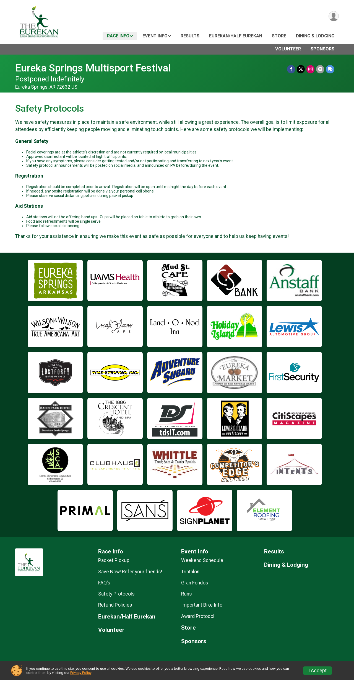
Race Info (118, 36)
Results (190, 36)
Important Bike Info (201, 605)
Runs (186, 594)
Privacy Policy (80, 673)
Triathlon (190, 571)
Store (279, 36)
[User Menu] (334, 16)
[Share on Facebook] (291, 69)
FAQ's (104, 583)
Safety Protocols (116, 594)
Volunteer (288, 49)
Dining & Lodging (315, 36)
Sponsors (322, 49)
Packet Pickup (113, 560)
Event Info (155, 36)
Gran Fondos (194, 583)
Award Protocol (197, 616)
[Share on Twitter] (301, 69)
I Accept (317, 670)
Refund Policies (115, 605)
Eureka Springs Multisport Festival (93, 68)
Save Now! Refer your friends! (130, 571)
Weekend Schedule (202, 560)
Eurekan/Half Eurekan (235, 36)
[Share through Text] (330, 69)
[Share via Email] (320, 69)
